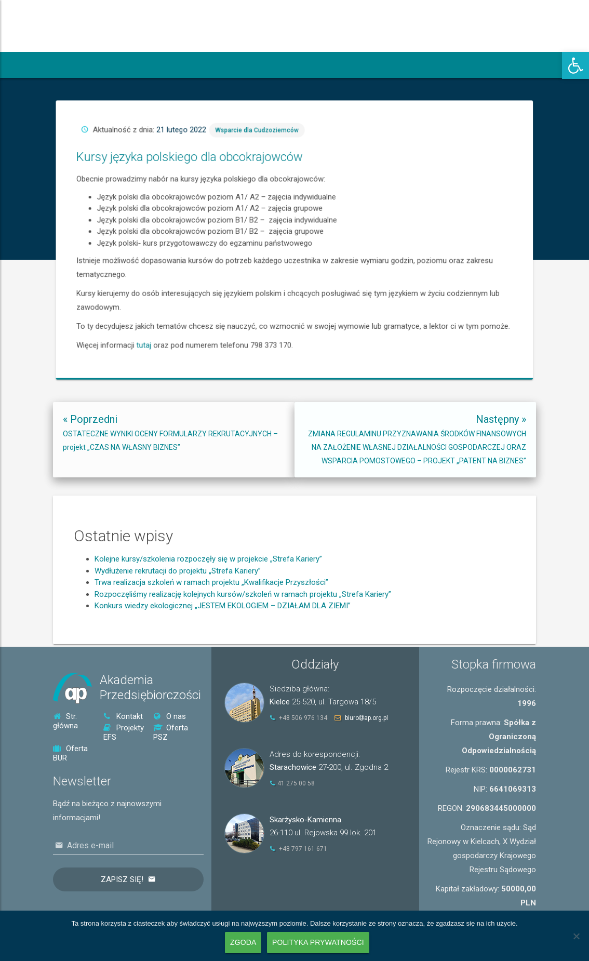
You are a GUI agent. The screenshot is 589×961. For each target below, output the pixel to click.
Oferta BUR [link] (70, 753)
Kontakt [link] (123, 716)
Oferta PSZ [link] (170, 732)
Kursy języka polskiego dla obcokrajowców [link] (332, 214)
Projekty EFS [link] (123, 732)
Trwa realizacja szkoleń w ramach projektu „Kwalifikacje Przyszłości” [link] (211, 633)
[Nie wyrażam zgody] (576, 936)
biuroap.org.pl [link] (366, 718)
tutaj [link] (318, 272)
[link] (575, 65)
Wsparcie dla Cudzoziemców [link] (354, 206)
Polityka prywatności (318, 942)
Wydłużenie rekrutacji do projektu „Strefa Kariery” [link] (178, 621)
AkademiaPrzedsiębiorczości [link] (150, 687)
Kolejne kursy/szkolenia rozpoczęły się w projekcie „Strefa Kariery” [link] (208, 610)
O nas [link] (169, 716)
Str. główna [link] (65, 721)
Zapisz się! (122, 879)
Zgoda (243, 942)
